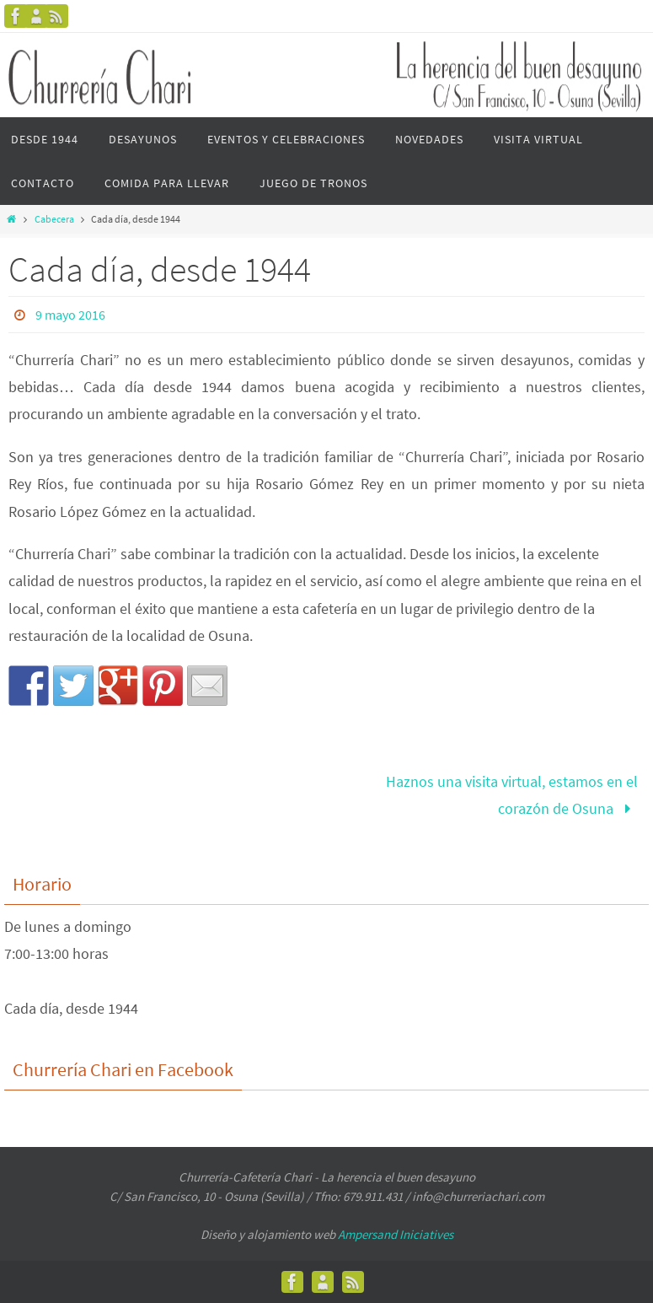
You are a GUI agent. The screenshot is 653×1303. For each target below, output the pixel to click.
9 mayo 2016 (70, 314)
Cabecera (54, 219)
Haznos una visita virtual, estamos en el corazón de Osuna (512, 795)
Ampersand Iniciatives (395, 1234)
